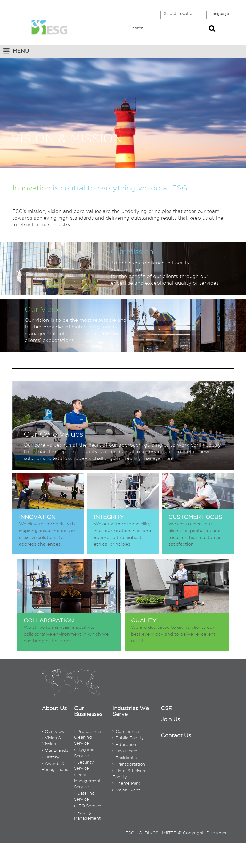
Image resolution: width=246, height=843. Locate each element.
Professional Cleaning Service (88, 737)
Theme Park (126, 783)
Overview (53, 732)
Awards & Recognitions (55, 767)
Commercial (126, 732)
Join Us (170, 719)
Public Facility (128, 738)
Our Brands (55, 750)
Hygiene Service (84, 753)
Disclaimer (216, 833)
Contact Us (176, 736)
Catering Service (84, 796)
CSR (166, 708)
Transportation (128, 764)
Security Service (84, 765)
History (50, 757)
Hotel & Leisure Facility (129, 774)
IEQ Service (87, 806)
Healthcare (124, 751)
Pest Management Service (87, 781)
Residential (125, 758)
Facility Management (87, 816)
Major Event (126, 790)
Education (124, 745)
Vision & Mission (51, 741)
